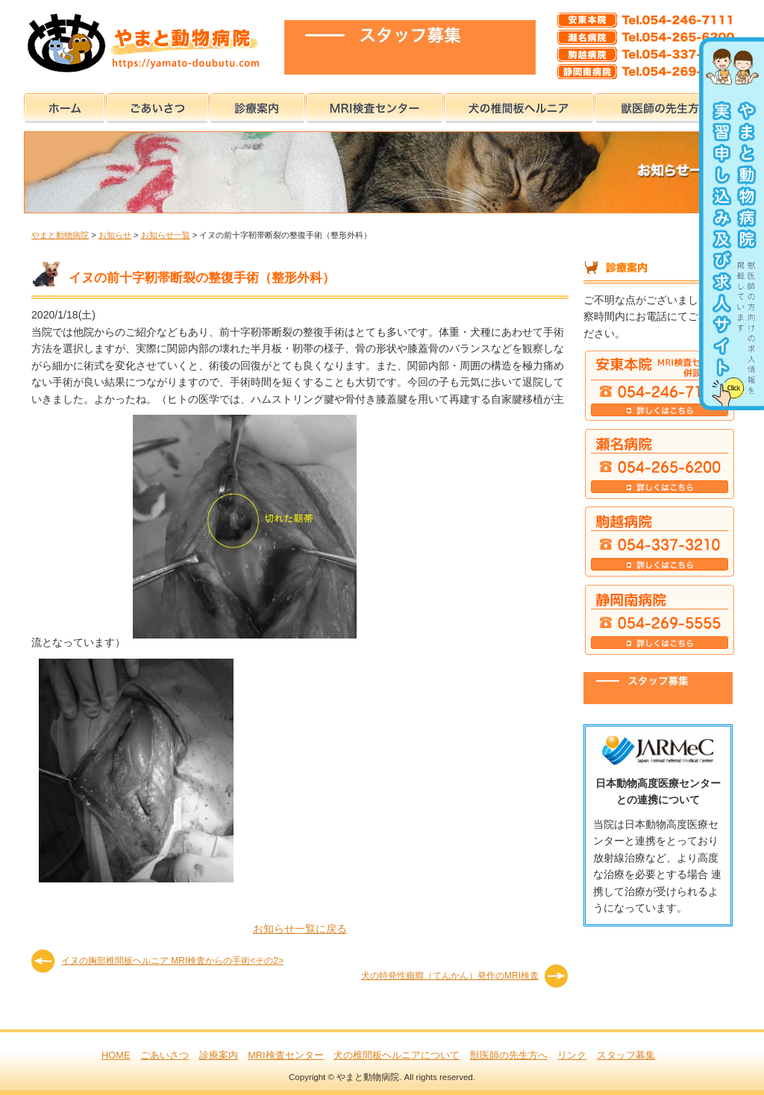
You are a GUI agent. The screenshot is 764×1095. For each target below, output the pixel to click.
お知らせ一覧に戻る (300, 929)
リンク (571, 1055)
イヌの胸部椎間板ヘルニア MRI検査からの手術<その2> (172, 961)
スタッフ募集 (626, 1055)
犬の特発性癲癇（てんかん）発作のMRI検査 (450, 975)
